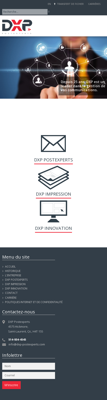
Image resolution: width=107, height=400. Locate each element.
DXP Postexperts (53, 160)
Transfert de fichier (70, 3)
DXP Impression (53, 194)
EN (49, 3)
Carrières (94, 3)
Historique (12, 271)
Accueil (10, 266)
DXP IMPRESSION (15, 284)
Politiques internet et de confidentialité (34, 302)
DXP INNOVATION (16, 288)
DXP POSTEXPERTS (16, 280)
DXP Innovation (53, 228)
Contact (11, 293)
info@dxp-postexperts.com (27, 344)
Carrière (11, 298)
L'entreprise (13, 275)
